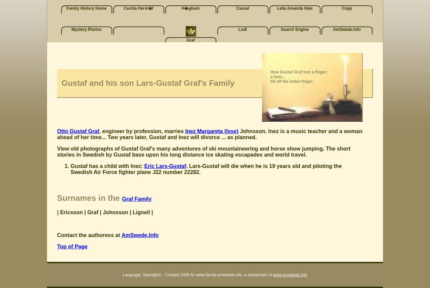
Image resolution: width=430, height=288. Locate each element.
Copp (347, 8)
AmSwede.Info (347, 29)
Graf (190, 40)
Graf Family (137, 199)
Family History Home (86, 8)
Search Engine (295, 29)
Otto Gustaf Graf (78, 131)
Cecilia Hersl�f (138, 8)
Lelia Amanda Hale (294, 8)
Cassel (242, 8)
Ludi (243, 29)
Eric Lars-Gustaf (165, 166)
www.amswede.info (290, 275)
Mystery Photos (86, 29)
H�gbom (191, 8)
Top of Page (72, 246)
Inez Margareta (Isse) (211, 131)
